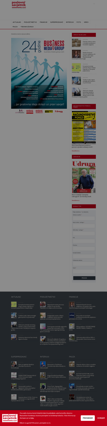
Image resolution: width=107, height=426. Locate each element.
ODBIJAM (101, 418)
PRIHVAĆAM (88, 418)
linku (32, 418)
